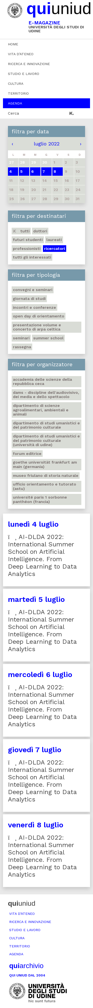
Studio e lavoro (23, 74)
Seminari (21, 338)
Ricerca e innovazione (29, 64)
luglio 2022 (47, 144)
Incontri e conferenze (34, 307)
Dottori (40, 231)
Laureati (54, 239)
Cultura (15, 84)
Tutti (21, 231)
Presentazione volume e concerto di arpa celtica (37, 327)
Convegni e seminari (32, 289)
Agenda (15, 103)
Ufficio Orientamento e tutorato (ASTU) (44, 486)
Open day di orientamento (38, 316)
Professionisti (26, 248)
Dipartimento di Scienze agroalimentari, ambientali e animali (40, 410)
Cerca (13, 113)
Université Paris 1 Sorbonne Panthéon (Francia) (40, 499)
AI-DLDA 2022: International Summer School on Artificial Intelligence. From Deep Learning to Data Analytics (42, 555)
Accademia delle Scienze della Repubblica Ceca (42, 381)
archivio (26, 966)
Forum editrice (27, 453)
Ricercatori (54, 248)
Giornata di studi (29, 298)
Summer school (48, 338)
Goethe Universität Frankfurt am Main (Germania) (45, 464)
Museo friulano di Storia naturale (45, 475)
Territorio (18, 93)
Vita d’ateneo (20, 54)
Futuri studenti (28, 239)
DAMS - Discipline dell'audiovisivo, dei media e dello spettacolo (46, 394)
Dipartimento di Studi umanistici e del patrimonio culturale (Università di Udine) (46, 440)
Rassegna (22, 347)
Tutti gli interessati (32, 257)
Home (13, 44)
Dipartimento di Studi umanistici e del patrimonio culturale (46, 425)
